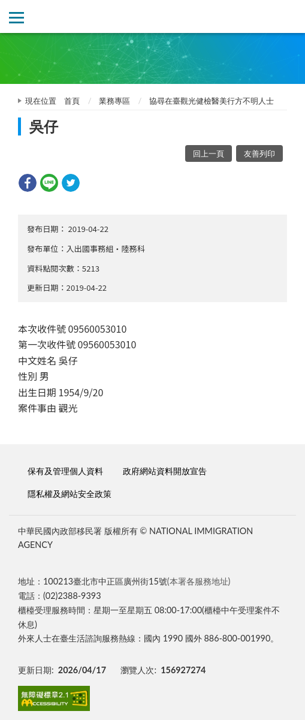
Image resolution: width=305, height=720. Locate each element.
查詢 (288, 16)
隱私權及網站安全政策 (69, 494)
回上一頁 (208, 153)
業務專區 (114, 101)
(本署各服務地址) (199, 581)
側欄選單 (16, 17)
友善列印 (259, 153)
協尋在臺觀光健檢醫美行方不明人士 (211, 101)
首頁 (72, 101)
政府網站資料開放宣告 (165, 471)
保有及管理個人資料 (65, 471)
